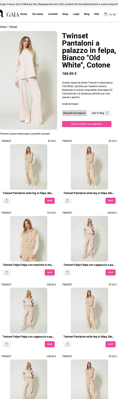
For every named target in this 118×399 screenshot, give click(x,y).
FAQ (96, 14)
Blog (86, 14)
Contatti (52, 14)
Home (23, 14)
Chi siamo (37, 14)
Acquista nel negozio (74, 113)
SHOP (49, 201)
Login (76, 14)
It (115, 14)
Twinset (13, 26)
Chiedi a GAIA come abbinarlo (86, 124)
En (110, 14)
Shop (65, 14)
